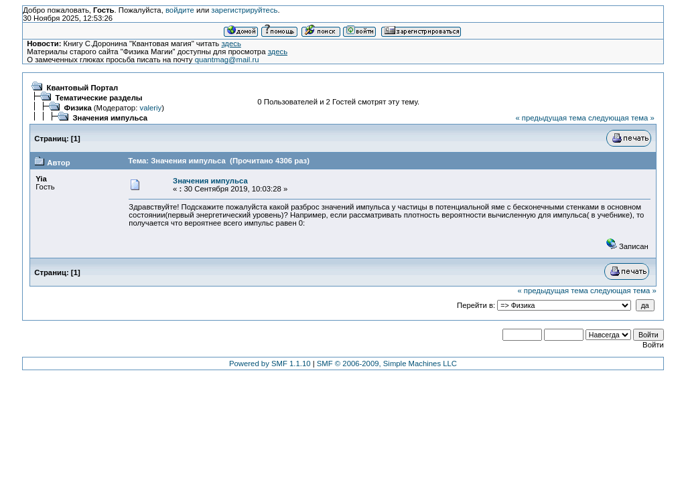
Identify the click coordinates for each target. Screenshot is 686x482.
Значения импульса (110, 118)
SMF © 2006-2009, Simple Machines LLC (387, 363)
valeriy (150, 108)
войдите (179, 10)
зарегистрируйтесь (244, 10)
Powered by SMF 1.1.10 (270, 363)
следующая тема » (621, 118)
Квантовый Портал (83, 88)
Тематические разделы (99, 98)
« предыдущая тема (550, 118)
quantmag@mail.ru (227, 60)
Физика (78, 108)
